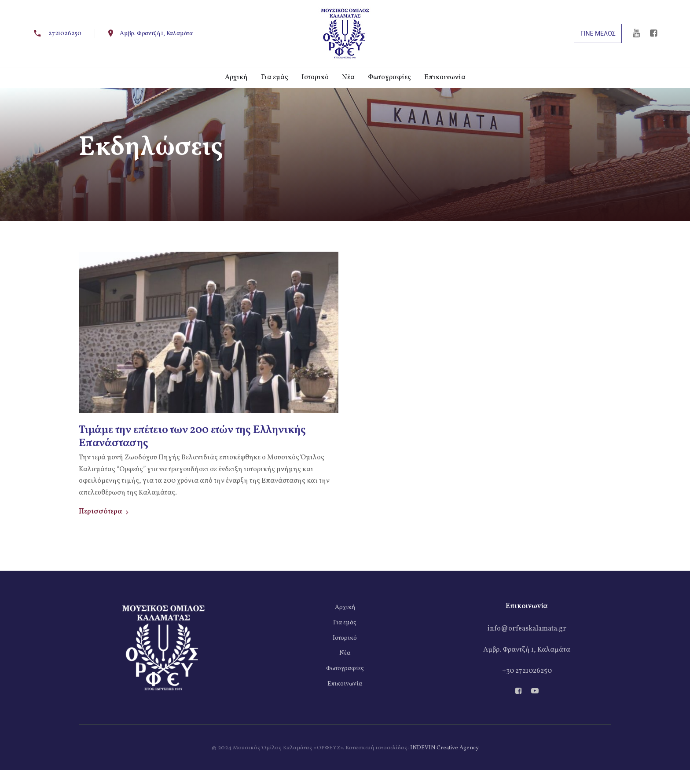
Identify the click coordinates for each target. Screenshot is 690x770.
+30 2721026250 (527, 671)
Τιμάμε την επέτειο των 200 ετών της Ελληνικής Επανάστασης (192, 437)
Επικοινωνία (344, 684)
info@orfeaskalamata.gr (527, 629)
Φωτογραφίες (345, 668)
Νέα (344, 653)
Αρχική (345, 607)
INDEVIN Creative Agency (444, 748)
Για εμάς (344, 623)
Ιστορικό (345, 638)
